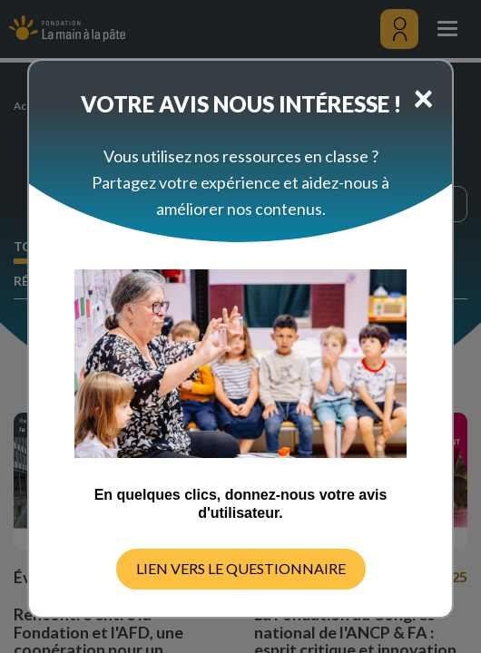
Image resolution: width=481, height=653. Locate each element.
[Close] (423, 97)
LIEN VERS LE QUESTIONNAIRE (241, 568)
